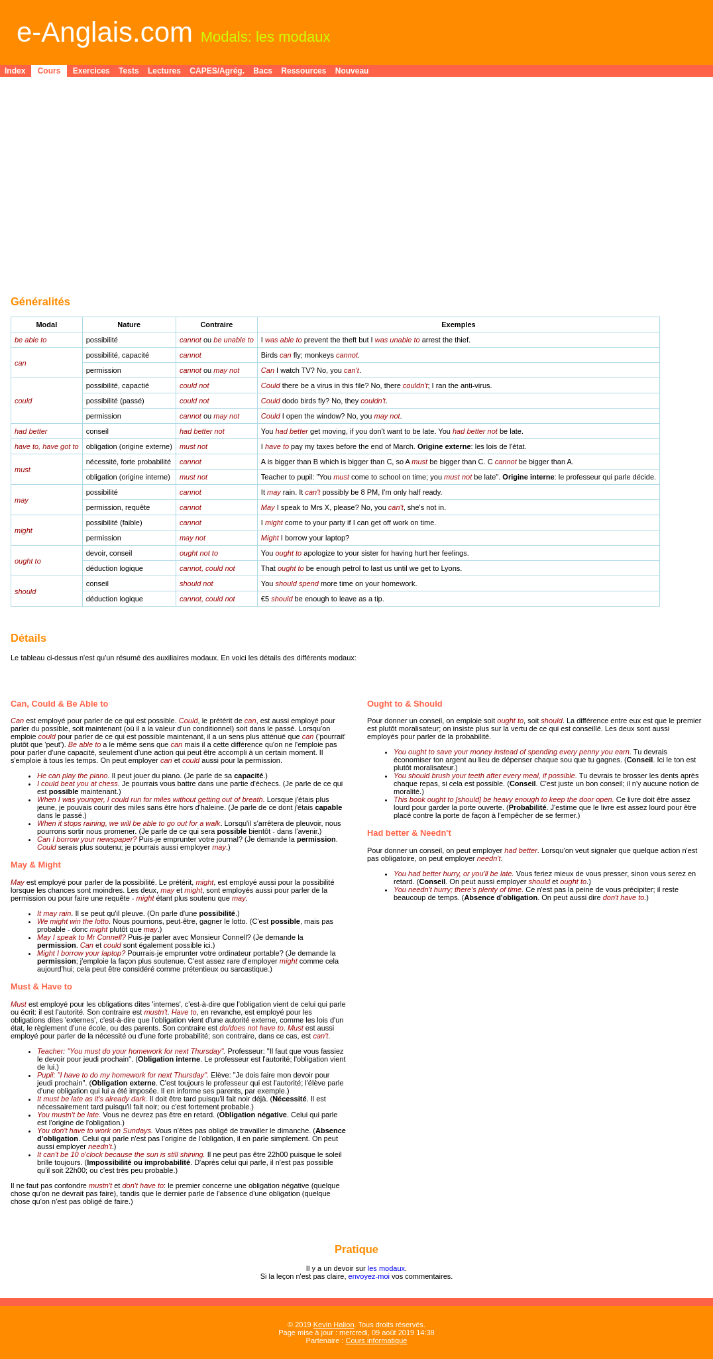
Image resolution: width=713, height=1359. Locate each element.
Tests (128, 71)
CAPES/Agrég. (217, 71)
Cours (49, 71)
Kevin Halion (334, 1325)
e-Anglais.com (105, 32)
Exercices (91, 71)
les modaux (386, 1268)
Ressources (303, 71)
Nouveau (352, 71)
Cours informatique (376, 1340)
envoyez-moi (369, 1276)
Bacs (262, 71)
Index (15, 71)
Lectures (164, 71)
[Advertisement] (356, 176)
